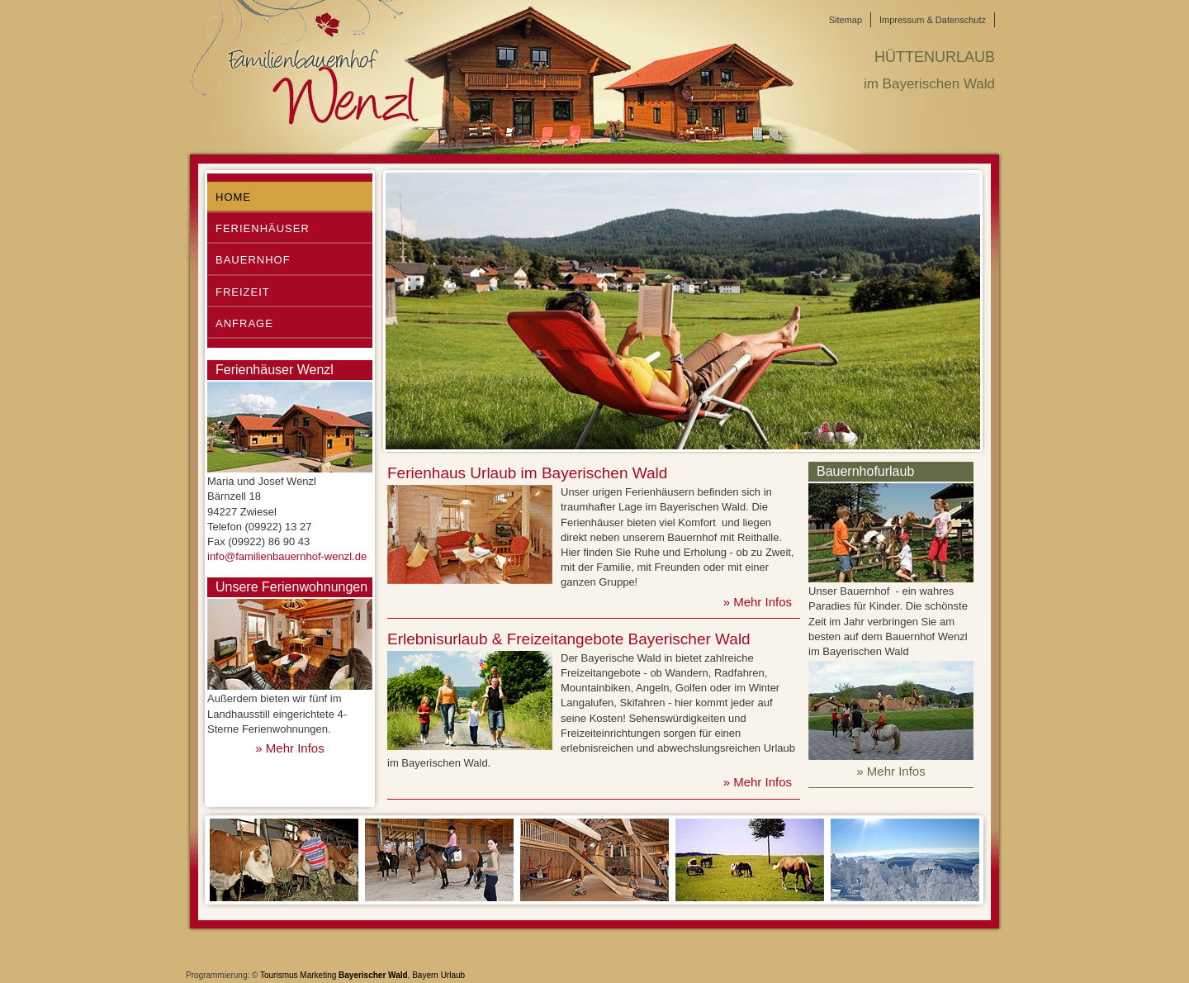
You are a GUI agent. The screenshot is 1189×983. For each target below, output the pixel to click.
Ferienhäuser (263, 228)
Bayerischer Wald (373, 975)
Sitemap (845, 20)
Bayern (425, 975)
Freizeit (243, 292)
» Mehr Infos (289, 748)
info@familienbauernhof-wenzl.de (287, 556)
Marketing (318, 975)
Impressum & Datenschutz (932, 20)
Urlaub (453, 975)
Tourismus (279, 975)
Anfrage (244, 323)
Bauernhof (253, 260)
